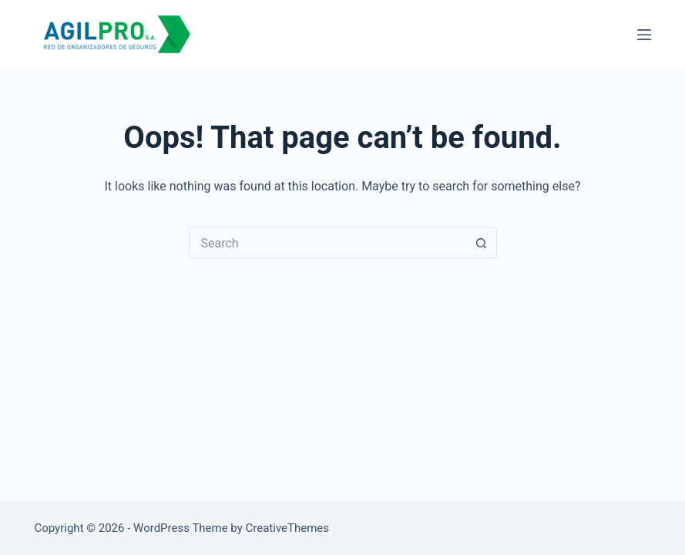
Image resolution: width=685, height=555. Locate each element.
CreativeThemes (288, 528)
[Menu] (644, 35)
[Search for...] (327, 242)
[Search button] (481, 242)
